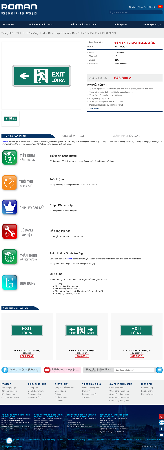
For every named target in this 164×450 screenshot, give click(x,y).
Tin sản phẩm (147, 390)
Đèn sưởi (86, 390)
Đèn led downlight (35, 390)
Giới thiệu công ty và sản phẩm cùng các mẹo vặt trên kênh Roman (65, 370)
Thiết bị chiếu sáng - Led (83, 24)
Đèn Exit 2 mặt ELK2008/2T (82, 350)
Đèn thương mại (8, 394)
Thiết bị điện (120, 24)
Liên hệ (152, 7)
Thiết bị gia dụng (153, 24)
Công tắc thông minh (10, 397)
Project (6, 383)
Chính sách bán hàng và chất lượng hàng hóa (45, 439)
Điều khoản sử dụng (155, 439)
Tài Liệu (132, 7)
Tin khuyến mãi (147, 394)
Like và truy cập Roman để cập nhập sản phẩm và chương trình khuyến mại (24, 370)
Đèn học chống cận (90, 387)
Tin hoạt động (147, 387)
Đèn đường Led (34, 394)
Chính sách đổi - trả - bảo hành (107, 439)
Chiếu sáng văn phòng (119, 390)
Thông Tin (142, 7)
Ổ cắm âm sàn (61, 397)
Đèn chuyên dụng (58, 33)
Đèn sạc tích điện (89, 394)
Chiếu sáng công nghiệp (119, 397)
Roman (69, 259)
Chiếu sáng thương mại (119, 394)
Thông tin (146, 383)
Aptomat (58, 394)
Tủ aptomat (60, 400)
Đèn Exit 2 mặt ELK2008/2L (101, 33)
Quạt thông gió (61, 390)
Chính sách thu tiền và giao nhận (79, 439)
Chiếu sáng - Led (37, 383)
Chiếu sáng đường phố (119, 400)
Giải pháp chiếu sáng (41, 24)
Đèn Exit (77, 33)
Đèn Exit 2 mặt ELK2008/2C (137, 350)
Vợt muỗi (86, 397)
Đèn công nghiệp (8, 387)
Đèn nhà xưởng (34, 397)
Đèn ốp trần (33, 387)
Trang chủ (7, 24)
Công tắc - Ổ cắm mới (64, 387)
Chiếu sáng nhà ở (117, 387)
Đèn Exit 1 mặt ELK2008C (27, 350)
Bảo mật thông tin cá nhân (133, 439)
